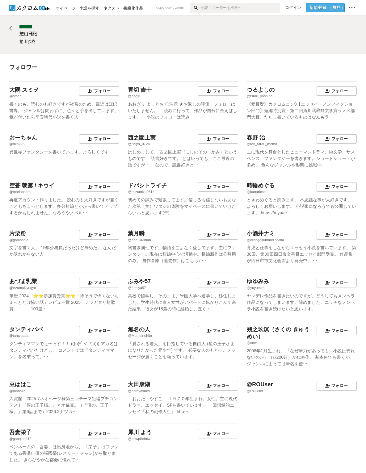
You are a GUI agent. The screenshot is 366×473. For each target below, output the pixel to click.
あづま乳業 (23, 281)
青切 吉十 (140, 90)
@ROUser (260, 384)
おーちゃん (23, 138)
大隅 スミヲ (24, 90)
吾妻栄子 (20, 432)
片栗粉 (17, 233)
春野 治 (256, 138)
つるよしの (261, 90)
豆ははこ (20, 384)
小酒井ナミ (261, 233)
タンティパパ (26, 329)
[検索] (195, 8)
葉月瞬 (136, 233)
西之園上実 (142, 138)
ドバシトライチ (147, 185)
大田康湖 (139, 384)
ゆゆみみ (258, 281)
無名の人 (139, 329)
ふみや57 (139, 281)
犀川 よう (140, 432)
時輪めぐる (261, 185)
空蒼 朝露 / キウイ (31, 185)
